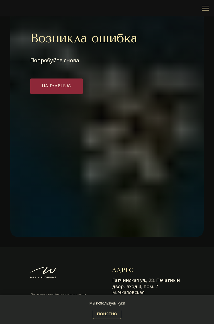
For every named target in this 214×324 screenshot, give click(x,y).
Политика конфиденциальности (58, 294)
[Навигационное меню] (205, 8)
